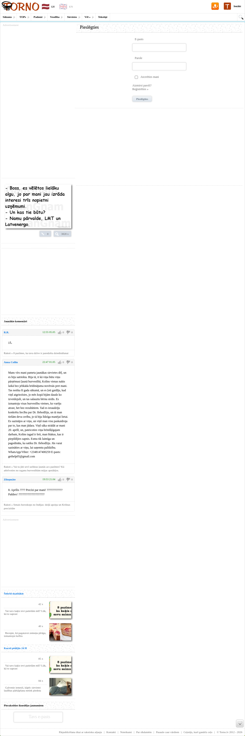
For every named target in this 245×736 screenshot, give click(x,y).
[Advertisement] (159, 145)
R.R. (6, 332)
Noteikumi (126, 732)
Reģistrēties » (140, 89)
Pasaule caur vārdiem (167, 732)
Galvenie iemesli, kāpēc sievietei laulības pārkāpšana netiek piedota (22, 689)
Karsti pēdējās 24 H (15, 648)
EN (71, 6)
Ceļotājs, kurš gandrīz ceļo (198, 732)
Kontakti (111, 732)
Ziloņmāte (10, 479)
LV (53, 6)
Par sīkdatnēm (144, 732)
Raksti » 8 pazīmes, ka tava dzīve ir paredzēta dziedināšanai (36, 353)
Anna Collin (11, 362)
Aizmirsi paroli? (141, 85)
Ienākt (237, 6)
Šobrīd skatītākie (14, 593)
